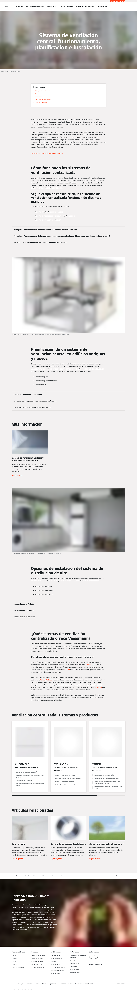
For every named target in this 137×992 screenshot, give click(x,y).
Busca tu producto (67, 6)
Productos (19, 6)
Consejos (19, 876)
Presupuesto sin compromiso (85, 6)
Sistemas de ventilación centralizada (53, 876)
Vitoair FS (98, 687)
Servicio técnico (52, 6)
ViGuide (49, 680)
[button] (121, 876)
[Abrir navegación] (7, 6)
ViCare (42, 680)
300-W (67, 670)
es (12, 876)
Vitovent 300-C (91, 665)
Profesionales (102, 6)
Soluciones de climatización (35, 6)
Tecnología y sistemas (31, 876)
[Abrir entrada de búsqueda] (124, 6)
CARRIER (29, 990)
